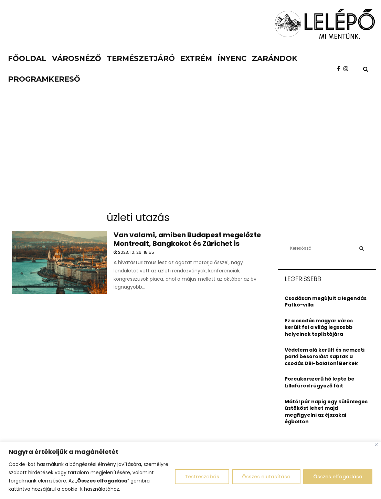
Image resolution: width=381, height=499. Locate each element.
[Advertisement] (190, 155)
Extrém (196, 58)
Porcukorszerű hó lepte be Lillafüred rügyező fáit (319, 382)
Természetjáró (141, 58)
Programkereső (44, 79)
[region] (190, 470)
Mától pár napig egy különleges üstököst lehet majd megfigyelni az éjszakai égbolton (326, 411)
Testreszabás (202, 476)
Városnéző (76, 58)
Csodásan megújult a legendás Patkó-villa (326, 302)
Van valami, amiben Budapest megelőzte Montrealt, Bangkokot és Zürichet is (187, 239)
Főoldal (27, 58)
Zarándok (274, 58)
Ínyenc (232, 58)
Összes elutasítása (266, 476)
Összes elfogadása (337, 476)
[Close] (376, 444)
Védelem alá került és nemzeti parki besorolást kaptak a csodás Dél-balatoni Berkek (324, 356)
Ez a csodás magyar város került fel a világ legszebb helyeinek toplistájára (319, 327)
